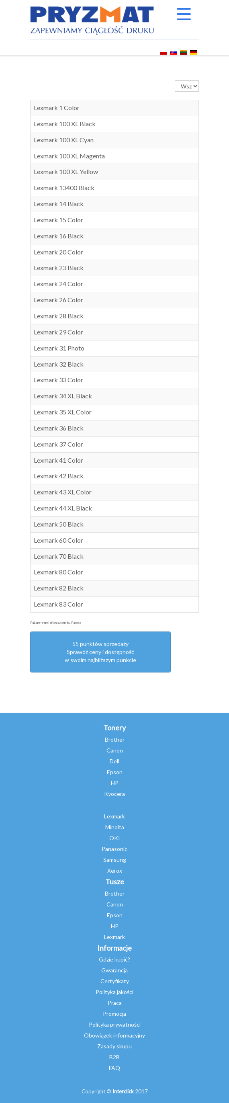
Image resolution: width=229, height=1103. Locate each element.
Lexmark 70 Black (59, 556)
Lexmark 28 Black (59, 316)
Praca (115, 1002)
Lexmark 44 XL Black (63, 508)
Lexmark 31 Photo (59, 348)
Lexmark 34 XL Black (63, 396)
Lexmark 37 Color (58, 444)
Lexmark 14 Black (59, 203)
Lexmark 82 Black (59, 588)
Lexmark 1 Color (57, 107)
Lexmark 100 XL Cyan (64, 140)
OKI (114, 837)
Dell (114, 761)
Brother (115, 739)
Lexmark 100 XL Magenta (69, 156)
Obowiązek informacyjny (114, 1035)
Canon (114, 750)
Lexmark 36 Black (59, 428)
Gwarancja (114, 970)
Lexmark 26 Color (58, 299)
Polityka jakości (114, 991)
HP (115, 782)
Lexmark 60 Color (58, 540)
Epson (115, 772)
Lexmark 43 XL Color (63, 492)
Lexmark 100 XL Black (65, 123)
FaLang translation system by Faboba (55, 623)
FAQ (114, 1067)
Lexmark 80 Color (58, 572)
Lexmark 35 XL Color (63, 412)
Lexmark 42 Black (59, 476)
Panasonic (114, 848)
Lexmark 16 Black (59, 236)
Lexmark (114, 816)
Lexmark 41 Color (58, 460)
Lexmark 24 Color (58, 283)
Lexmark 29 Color (58, 332)
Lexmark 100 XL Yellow (66, 171)
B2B (114, 1057)
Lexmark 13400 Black (64, 187)
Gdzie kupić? (114, 959)
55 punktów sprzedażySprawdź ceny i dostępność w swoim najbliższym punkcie (100, 651)
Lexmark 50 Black (59, 524)
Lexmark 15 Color (58, 219)
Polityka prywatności (115, 1024)
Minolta (114, 827)
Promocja (114, 1013)
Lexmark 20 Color (58, 252)
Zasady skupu (114, 1046)
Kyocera (114, 793)
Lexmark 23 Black (59, 267)
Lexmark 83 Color (58, 604)
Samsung (114, 859)
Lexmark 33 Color (58, 379)
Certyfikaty (114, 981)
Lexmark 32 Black (59, 364)
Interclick (123, 1091)
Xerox (114, 870)
